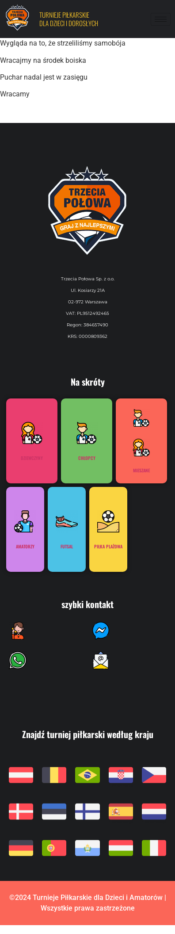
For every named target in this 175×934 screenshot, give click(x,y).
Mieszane (141, 470)
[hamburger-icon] (161, 19)
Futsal (67, 546)
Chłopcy (86, 458)
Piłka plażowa (108, 546)
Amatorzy (25, 546)
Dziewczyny (32, 458)
